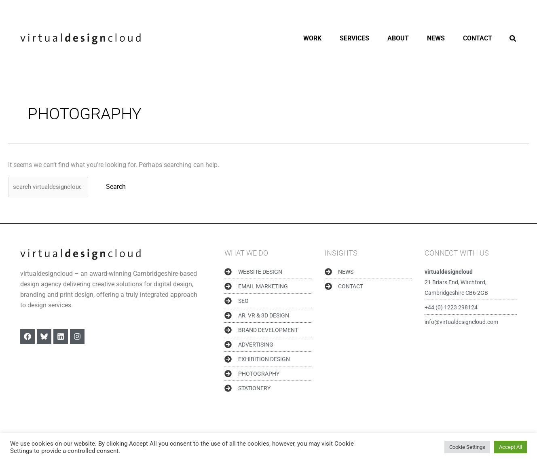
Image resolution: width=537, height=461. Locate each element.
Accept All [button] (510, 447)
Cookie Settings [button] (467, 447)
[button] (513, 39)
